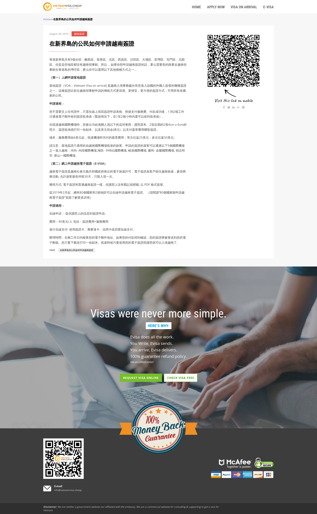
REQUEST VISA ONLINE (141, 378)
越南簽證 (79, 33)
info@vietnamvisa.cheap (68, 490)
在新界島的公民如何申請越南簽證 (76, 250)
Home (47, 19)
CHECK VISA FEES (180, 378)
